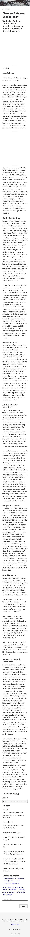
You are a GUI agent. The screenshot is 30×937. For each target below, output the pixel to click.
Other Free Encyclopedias (11, 883)
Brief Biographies (8, 887)
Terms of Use (15, 924)
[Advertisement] (15, 49)
